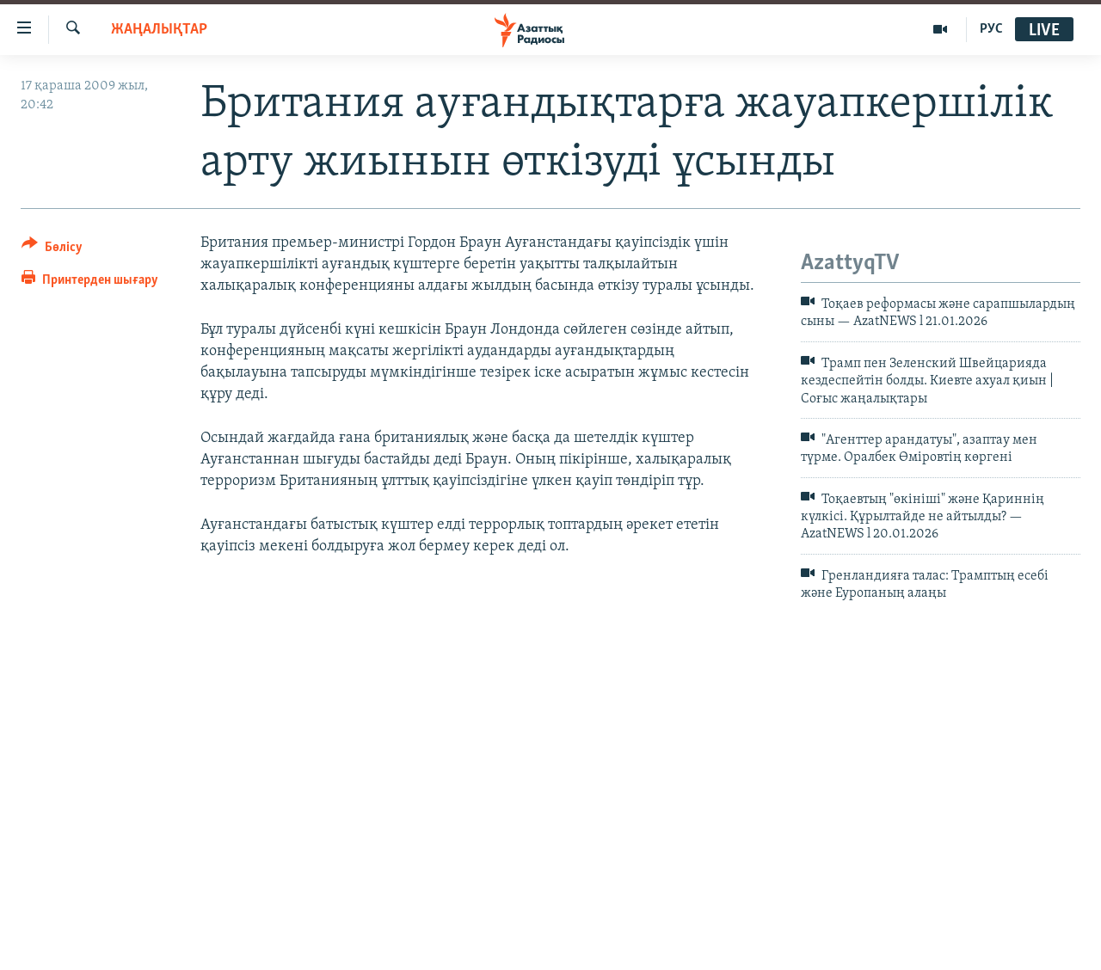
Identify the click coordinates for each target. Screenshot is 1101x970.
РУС (991, 29)
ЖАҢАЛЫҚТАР (159, 29)
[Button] (52, 249)
